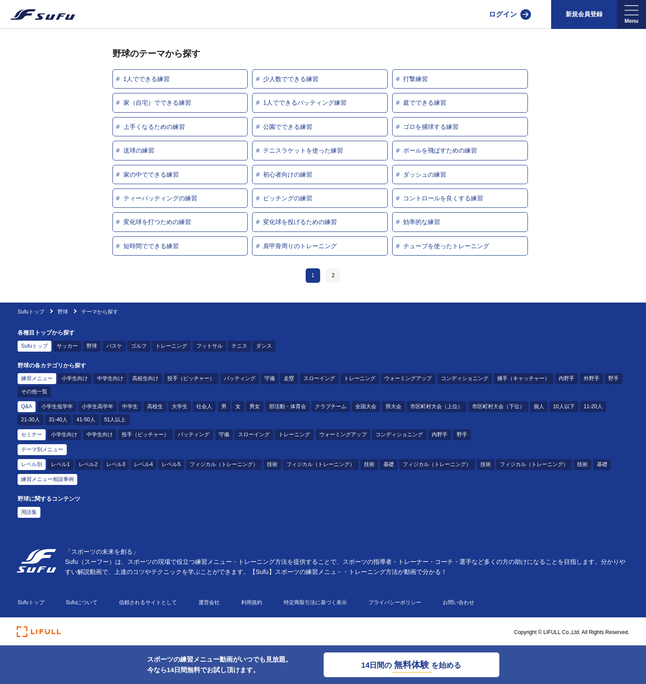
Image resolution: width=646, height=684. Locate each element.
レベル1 (60, 464)
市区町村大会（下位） (498, 406)
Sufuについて (82, 602)
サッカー (67, 346)
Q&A (26, 406)
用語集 (29, 512)
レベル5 (171, 464)
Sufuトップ (31, 312)
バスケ (114, 346)
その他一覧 (34, 391)
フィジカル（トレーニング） (224, 464)
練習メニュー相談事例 (47, 479)
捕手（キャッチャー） (523, 378)
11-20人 (593, 406)
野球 (63, 312)
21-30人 (30, 420)
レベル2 (88, 464)
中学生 (130, 406)
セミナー (31, 434)
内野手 (566, 378)
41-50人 (85, 420)
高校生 (155, 406)
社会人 (204, 406)
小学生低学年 (57, 406)
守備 (269, 378)
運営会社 (209, 602)
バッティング (240, 378)
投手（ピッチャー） (191, 378)
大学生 (180, 406)
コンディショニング (464, 378)
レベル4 (143, 464)
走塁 (289, 378)
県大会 (393, 406)
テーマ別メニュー (42, 449)
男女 (254, 406)
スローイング (319, 378)
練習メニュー (37, 378)
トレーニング (171, 346)
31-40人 (58, 420)
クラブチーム (330, 406)
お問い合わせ (458, 602)
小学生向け (74, 378)
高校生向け (145, 378)
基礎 (388, 464)
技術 (272, 464)
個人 (539, 406)
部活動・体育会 (287, 406)
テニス (239, 346)
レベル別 (31, 464)
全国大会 (365, 406)
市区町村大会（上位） (436, 406)
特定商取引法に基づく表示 (315, 602)
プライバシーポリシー (394, 602)
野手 (613, 378)
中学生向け (110, 378)
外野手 (591, 378)
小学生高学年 (97, 406)
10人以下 (563, 406)
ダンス (264, 346)
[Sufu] (37, 14)
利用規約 (251, 602)
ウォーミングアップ (408, 378)
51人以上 (115, 420)
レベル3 (115, 464)
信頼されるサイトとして (148, 602)
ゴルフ (139, 346)
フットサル (209, 346)
